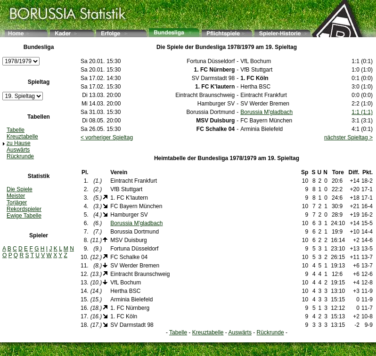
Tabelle (16, 130)
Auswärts (18, 149)
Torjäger (17, 202)
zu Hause (19, 143)
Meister (16, 196)
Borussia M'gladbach (266, 112)
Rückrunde (20, 156)
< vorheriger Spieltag (107, 137)
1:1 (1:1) (362, 112)
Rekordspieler (24, 209)
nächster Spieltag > (348, 137)
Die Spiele (20, 189)
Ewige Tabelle (24, 215)
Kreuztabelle (22, 136)
